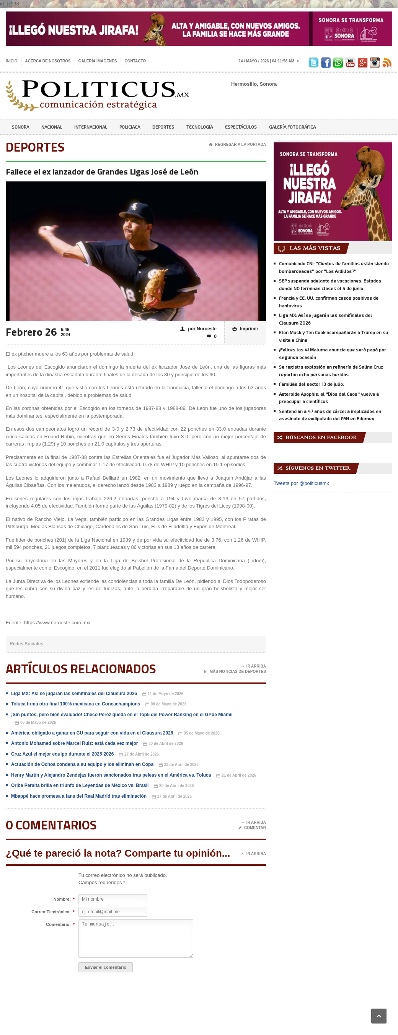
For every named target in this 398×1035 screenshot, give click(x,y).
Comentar (252, 828)
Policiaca (129, 126)
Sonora (20, 126)
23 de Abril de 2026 (179, 765)
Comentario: (58, 925)
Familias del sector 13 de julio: (311, 384)
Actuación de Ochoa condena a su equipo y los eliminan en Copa (82, 764)
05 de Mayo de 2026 (198, 734)
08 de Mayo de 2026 (165, 704)
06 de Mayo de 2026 (35, 723)
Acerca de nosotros (48, 61)
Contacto (135, 61)
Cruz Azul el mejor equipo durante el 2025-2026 (62, 754)
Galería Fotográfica (292, 126)
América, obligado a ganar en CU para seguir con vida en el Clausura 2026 (92, 733)
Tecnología (199, 126)
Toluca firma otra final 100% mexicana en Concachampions (75, 704)
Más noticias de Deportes (235, 671)
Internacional (90, 126)
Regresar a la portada (237, 144)
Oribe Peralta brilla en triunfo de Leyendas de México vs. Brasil (79, 785)
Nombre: (62, 899)
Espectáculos (241, 126)
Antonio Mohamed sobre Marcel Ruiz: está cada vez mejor (74, 743)
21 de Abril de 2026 (236, 776)
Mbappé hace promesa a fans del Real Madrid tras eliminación (79, 796)
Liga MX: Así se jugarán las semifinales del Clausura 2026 (74, 693)
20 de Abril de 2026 (174, 786)
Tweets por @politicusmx (301, 483)
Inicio (12, 61)
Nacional (51, 126)
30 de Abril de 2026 (163, 744)
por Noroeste (198, 329)
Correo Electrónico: (51, 912)
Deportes (163, 126)
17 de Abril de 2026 (172, 797)
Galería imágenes (97, 61)
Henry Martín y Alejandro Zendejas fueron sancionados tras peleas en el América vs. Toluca (111, 775)
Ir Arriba (253, 666)
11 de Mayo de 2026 (162, 694)
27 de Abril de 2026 (139, 755)
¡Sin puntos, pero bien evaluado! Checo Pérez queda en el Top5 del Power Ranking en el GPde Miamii (122, 714)
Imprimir (245, 329)
